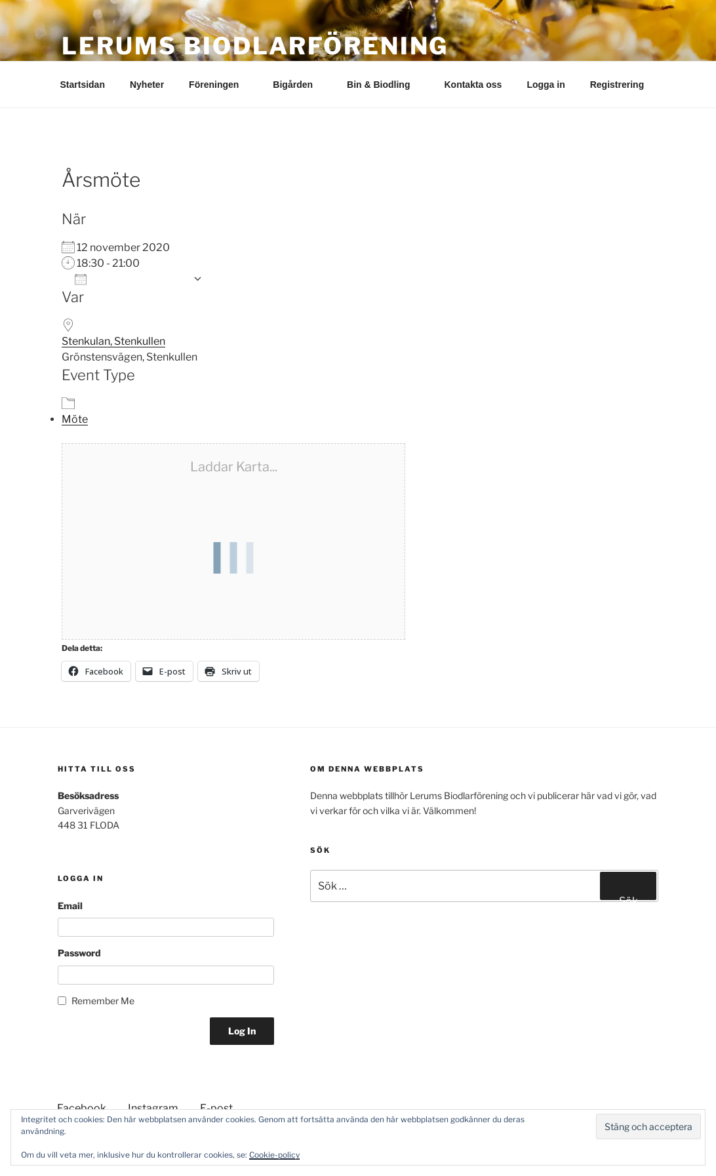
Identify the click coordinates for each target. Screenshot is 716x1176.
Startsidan (82, 84)
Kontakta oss (473, 84)
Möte (75, 419)
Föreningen (220, 84)
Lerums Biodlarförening (255, 45)
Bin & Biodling (384, 84)
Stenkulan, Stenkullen (113, 341)
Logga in (546, 84)
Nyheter (147, 84)
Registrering (617, 84)
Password (79, 952)
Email (70, 905)
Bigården (299, 84)
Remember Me (102, 1000)
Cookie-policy (274, 1155)
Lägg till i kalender (130, 279)
